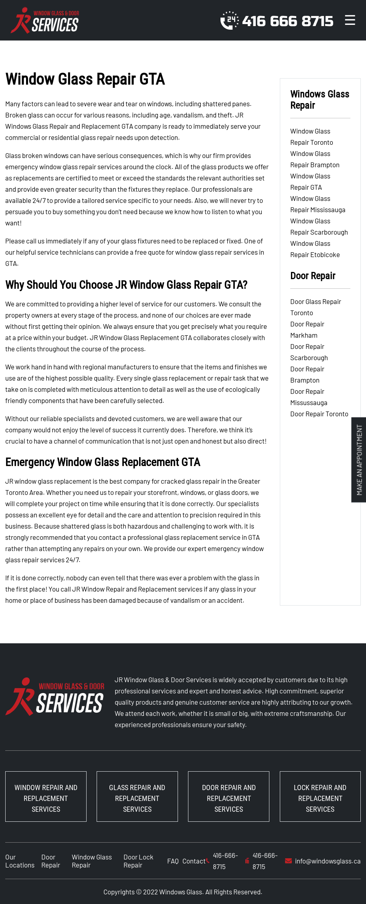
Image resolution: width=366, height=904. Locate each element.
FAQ (173, 861)
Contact (194, 861)
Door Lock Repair (138, 861)
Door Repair (50, 861)
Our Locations (19, 861)
